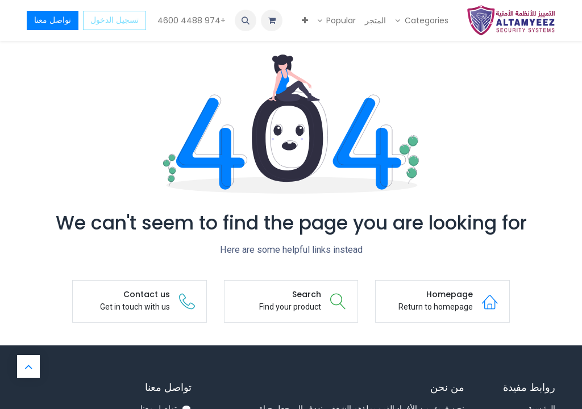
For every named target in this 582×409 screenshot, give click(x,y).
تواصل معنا (52, 20)
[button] (245, 20)
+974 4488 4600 (190, 20)
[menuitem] (421, 20)
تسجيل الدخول (114, 20)
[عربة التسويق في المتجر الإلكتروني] (271, 20)
